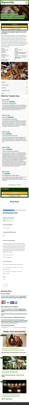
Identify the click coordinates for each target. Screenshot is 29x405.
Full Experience (8, 257)
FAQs (3, 93)
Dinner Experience (9, 255)
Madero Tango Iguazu (7, 398)
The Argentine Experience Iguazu (10, 232)
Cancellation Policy (6, 90)
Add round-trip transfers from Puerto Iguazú (12, 268)
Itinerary (3, 82)
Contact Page (11, 327)
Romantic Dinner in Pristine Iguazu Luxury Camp (14, 352)
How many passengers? (8, 224)
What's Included (5, 85)
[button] (27, 2)
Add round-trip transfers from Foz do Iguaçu (12, 272)
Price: (4, 233)
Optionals (4, 87)
